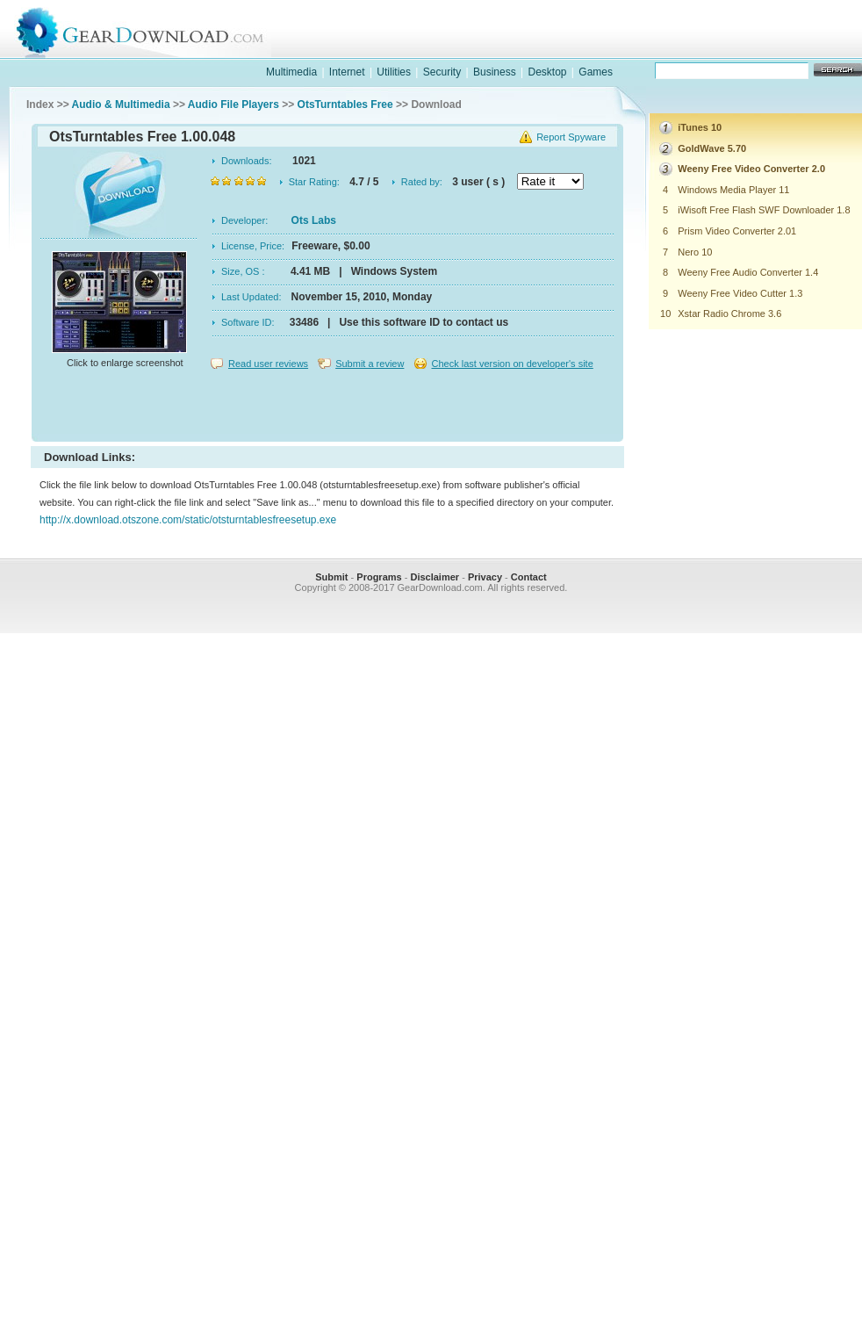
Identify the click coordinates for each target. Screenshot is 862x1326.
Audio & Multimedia (121, 104)
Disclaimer (434, 577)
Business (494, 72)
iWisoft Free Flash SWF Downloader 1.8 (764, 210)
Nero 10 (695, 252)
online (805, 47)
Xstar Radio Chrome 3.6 (729, 313)
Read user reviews (268, 363)
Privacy (485, 577)
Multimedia (291, 72)
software (577, 47)
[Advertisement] (327, 407)
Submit (331, 577)
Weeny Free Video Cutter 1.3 (740, 293)
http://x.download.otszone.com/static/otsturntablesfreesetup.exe (188, 520)
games (691, 47)
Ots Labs (313, 220)
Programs (378, 577)
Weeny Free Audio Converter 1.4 (748, 272)
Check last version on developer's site (512, 363)
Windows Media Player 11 (733, 189)
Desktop (547, 72)
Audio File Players (233, 104)
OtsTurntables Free (345, 104)
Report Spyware (571, 137)
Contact (529, 577)
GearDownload (153, 29)
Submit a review (369, 363)
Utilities (394, 72)
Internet (347, 72)
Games (595, 72)
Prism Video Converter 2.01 (737, 231)
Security (442, 72)
